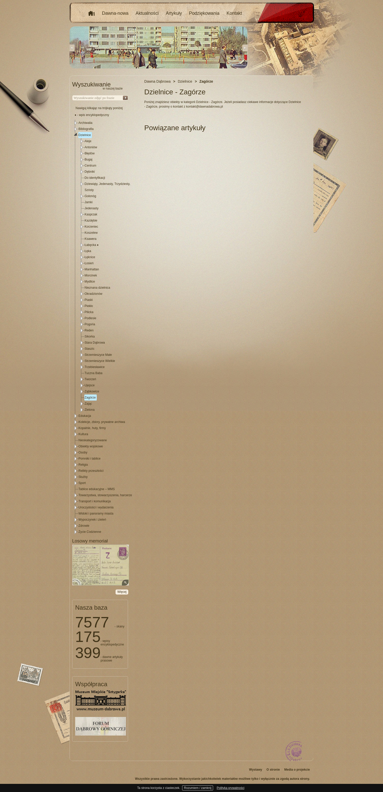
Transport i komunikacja (94, 501)
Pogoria (90, 324)
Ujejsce (89, 385)
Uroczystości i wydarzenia (96, 507)
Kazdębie (91, 220)
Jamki (88, 202)
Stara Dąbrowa (95, 342)
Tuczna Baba (93, 373)
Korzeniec (91, 226)
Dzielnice (84, 135)
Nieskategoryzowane (92, 440)
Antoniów (91, 147)
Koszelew (91, 232)
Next (245, 48)
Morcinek (91, 275)
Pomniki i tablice (89, 458)
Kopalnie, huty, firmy (92, 428)
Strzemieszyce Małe (98, 355)
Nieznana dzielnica (97, 287)
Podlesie (90, 318)
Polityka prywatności (230, 788)
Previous (72, 48)
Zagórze (90, 397)
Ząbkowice (92, 391)
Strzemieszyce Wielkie (100, 361)
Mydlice (90, 281)
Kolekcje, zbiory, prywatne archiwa (101, 422)
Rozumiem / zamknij (197, 788)
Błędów (89, 153)
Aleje (88, 141)
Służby (83, 477)
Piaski (89, 300)
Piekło (89, 306)
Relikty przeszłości (91, 471)
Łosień (89, 263)
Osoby (82, 452)
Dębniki (90, 171)
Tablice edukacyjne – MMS (96, 489)
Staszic (89, 348)
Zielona (89, 410)
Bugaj (88, 159)
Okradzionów (93, 294)
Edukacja (84, 416)
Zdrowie (83, 525)
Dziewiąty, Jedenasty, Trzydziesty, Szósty (107, 187)
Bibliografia (85, 129)
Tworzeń (90, 379)
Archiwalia (85, 123)
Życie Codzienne (89, 532)
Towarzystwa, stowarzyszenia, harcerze (105, 495)
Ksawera (91, 239)
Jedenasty (92, 208)
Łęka (88, 251)
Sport (82, 483)
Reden (89, 330)
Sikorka (90, 336)
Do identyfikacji (95, 178)
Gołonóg (90, 196)
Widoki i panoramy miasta (95, 513)
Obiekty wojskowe (90, 446)
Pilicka (89, 312)
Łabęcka (92, 245)
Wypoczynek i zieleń (92, 519)
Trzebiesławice (95, 367)
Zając (88, 403)
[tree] (100, 327)
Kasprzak (91, 214)
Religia (83, 464)
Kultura (83, 434)
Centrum (90, 165)
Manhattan (92, 269)
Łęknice (90, 257)
